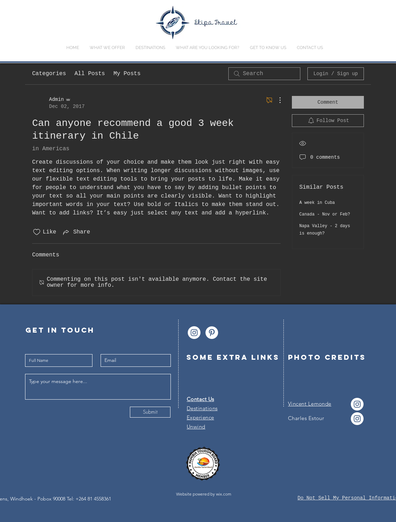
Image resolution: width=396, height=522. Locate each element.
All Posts (89, 74)
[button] (207, 48)
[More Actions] (276, 100)
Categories (49, 74)
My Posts (126, 74)
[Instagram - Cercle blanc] (194, 332)
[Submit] (150, 412)
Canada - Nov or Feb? (324, 214)
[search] (264, 73)
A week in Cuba (317, 202)
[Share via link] (76, 232)
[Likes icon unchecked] (36, 232)
